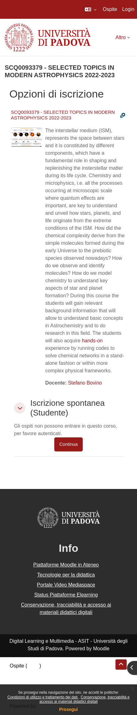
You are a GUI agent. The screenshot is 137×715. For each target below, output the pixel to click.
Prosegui (68, 709)
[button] (90, 9)
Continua (68, 444)
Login (128, 9)
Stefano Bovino (85, 382)
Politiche (19, 680)
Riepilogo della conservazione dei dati (52, 673)
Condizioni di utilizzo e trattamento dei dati (43, 697)
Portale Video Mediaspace (66, 584)
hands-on (92, 340)
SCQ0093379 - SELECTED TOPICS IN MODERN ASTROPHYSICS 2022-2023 (63, 114)
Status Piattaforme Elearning (66, 594)
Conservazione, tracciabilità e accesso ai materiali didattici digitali (84, 699)
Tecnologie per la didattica (66, 574)
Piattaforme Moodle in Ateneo (66, 564)
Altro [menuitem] (120, 37)
